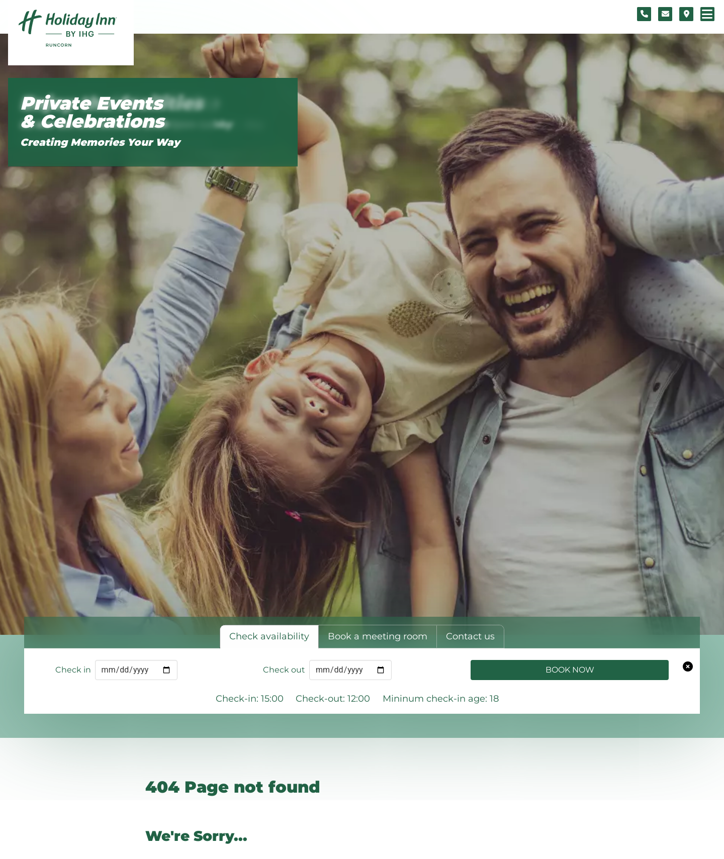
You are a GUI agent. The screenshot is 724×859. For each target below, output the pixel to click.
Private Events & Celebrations (92, 112)
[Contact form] (665, 14)
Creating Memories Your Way (100, 142)
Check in (73, 670)
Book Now (570, 670)
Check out (284, 670)
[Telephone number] (644, 14)
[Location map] (686, 14)
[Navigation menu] (707, 14)
